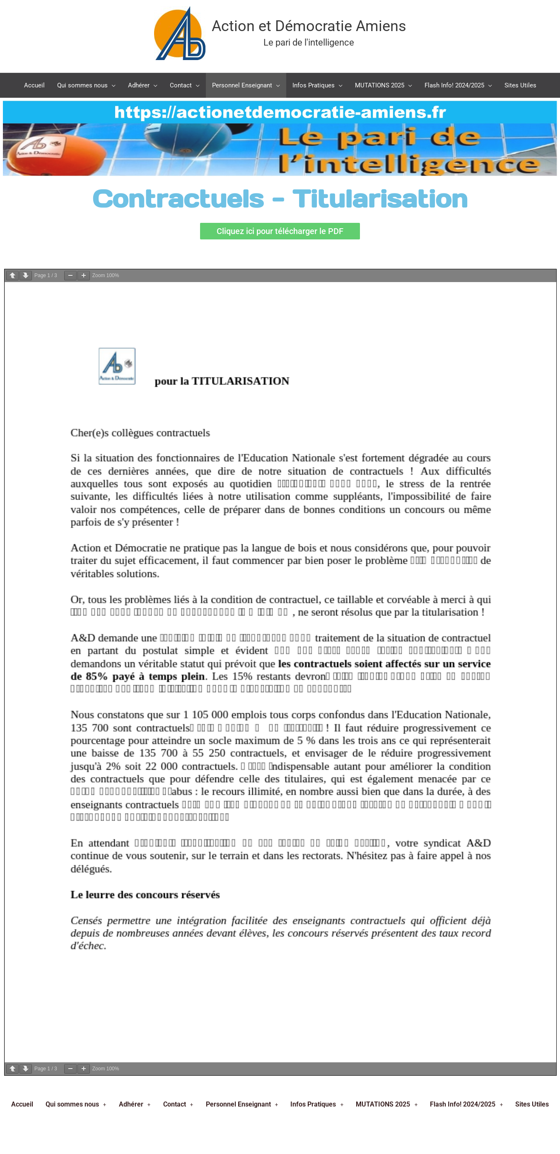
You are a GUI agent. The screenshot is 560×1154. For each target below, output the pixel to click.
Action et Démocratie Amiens (309, 26)
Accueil (22, 552)
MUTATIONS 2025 (387, 552)
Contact (178, 552)
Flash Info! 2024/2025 (466, 552)
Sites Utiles (532, 552)
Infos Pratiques (316, 552)
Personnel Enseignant (242, 552)
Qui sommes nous (76, 552)
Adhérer (135, 552)
